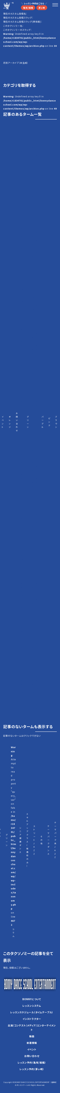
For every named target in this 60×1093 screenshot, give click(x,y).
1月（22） (7, 66)
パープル (43, 421)
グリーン (28, 421)
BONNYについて (31, 999)
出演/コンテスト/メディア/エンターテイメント (32, 1027)
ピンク (49, 422)
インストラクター (32, 1018)
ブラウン (56, 421)
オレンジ (10, 421)
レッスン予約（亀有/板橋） (32, 1062)
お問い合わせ (17, 422)
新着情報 (32, 1042)
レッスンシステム (31, 1005)
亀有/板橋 (28, 7)
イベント (3, 421)
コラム (13, 932)
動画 (31, 1036)
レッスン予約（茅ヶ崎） (32, 1069)
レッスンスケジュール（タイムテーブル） (31, 1012)
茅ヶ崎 (42, 7)
